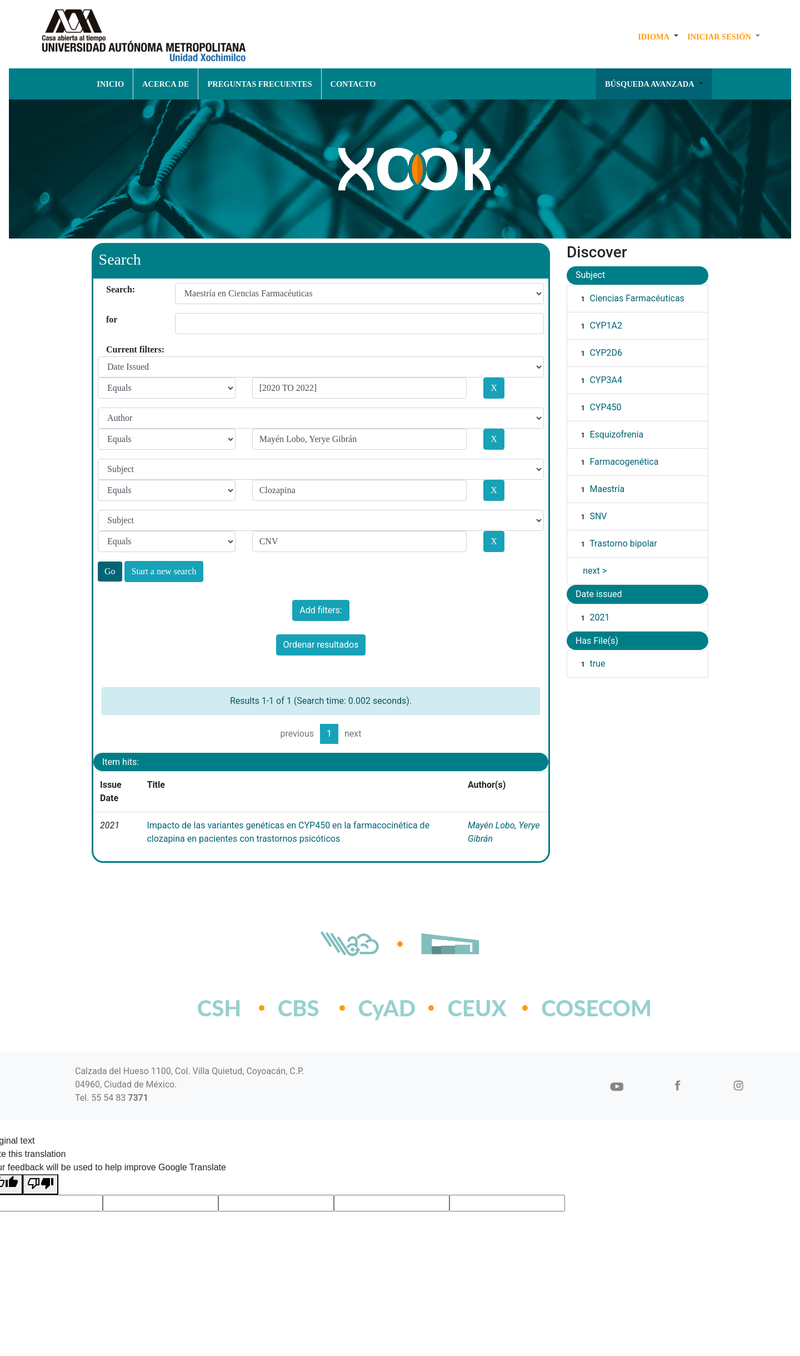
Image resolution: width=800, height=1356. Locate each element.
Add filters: (320, 610)
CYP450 (605, 407)
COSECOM (572, 1008)
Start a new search (164, 571)
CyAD (387, 1008)
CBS (298, 1008)
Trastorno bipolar (623, 543)
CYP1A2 (605, 325)
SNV (598, 516)
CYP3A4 (605, 380)
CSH (219, 1008)
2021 (599, 617)
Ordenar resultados (321, 644)
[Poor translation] (40, 1184)
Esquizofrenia (616, 434)
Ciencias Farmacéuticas (636, 298)
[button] (658, 37)
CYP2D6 (605, 352)
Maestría (606, 489)
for (110, 319)
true (597, 663)
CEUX (476, 1008)
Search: (110, 289)
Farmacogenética (623, 461)
